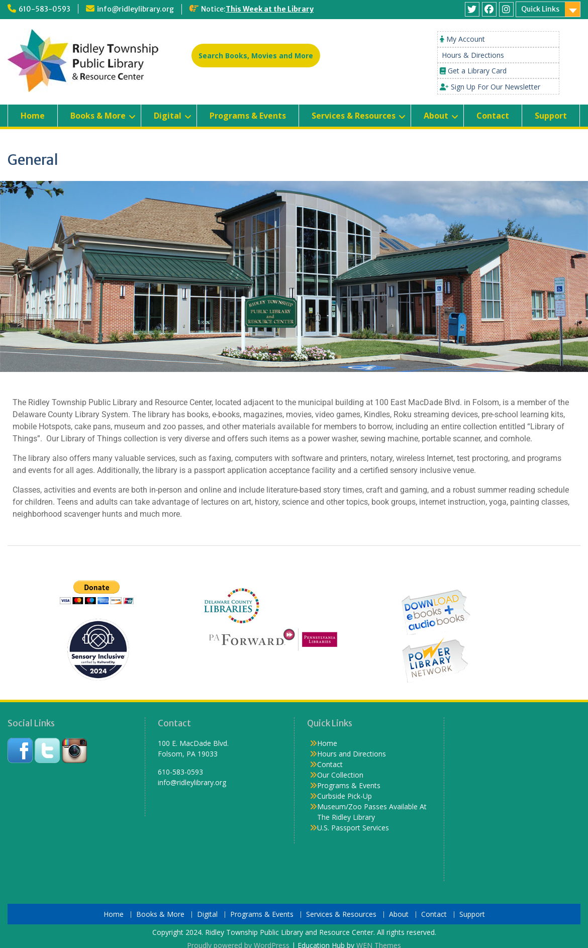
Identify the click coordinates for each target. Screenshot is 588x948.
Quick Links (540, 9)
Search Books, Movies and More (256, 55)
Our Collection (340, 775)
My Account (465, 39)
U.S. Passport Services (353, 827)
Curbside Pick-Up (344, 796)
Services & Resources (354, 115)
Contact (492, 115)
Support (551, 115)
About (436, 115)
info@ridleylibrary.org (135, 9)
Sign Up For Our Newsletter (495, 86)
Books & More (98, 115)
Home (33, 115)
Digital (167, 115)
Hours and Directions (351, 754)
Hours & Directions (473, 55)
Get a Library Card (477, 70)
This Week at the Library (270, 9)
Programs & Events (248, 115)
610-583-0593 (44, 9)
